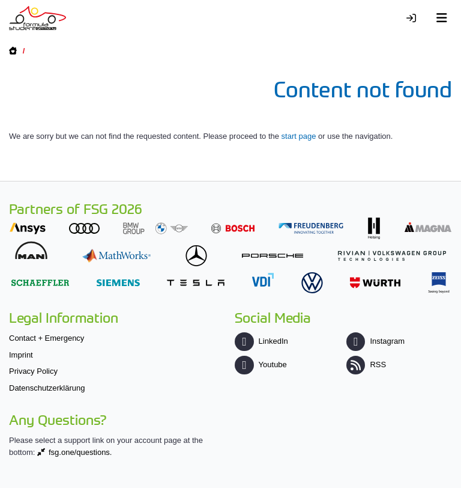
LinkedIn (261, 341)
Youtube (260, 364)
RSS (366, 364)
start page (299, 136)
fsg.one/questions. (80, 452)
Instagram (375, 341)
